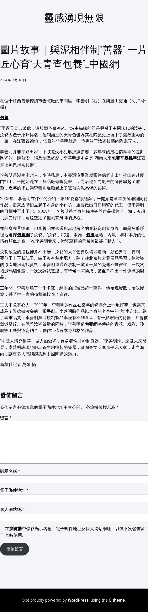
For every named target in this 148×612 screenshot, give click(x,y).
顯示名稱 (10, 471)
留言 (5, 417)
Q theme (117, 600)
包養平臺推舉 (124, 157)
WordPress (78, 600)
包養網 (23, 234)
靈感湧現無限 (74, 18)
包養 (4, 117)
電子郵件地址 (14, 490)
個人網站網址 (12, 509)
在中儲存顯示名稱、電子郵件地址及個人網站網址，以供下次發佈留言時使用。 (75, 531)
